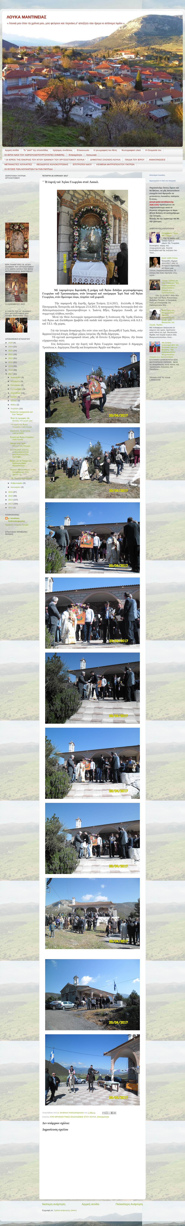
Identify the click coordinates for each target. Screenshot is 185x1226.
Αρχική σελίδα (12, 150)
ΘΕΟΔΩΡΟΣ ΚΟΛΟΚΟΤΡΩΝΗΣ (52, 164)
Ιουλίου (14, 397)
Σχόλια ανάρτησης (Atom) (65, 1210)
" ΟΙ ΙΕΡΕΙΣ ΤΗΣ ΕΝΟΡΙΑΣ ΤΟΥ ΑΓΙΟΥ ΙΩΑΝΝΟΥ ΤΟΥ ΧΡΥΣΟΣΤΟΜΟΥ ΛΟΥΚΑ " (45, 159)
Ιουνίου (14, 401)
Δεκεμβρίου (16, 377)
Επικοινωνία (83, 150)
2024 (10, 346)
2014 (10, 500)
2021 (10, 358)
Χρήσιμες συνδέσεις (62, 150)
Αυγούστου (16, 393)
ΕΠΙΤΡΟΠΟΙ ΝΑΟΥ (82, 164)
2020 (10, 362)
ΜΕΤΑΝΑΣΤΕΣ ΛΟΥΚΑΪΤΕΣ (18, 164)
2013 (10, 504)
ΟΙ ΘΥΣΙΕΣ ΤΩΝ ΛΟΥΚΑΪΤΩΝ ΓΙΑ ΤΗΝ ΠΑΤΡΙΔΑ (28, 169)
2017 (10, 374)
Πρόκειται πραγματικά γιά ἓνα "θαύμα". (21, 413)
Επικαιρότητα (75, 155)
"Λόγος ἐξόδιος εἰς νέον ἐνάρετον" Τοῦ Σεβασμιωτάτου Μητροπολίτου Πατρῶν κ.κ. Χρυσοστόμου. (170, 286)
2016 (10, 492)
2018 (10, 370)
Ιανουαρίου (16, 487)
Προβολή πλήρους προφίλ (16, 525)
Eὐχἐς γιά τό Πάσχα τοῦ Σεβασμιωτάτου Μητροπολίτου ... (20, 463)
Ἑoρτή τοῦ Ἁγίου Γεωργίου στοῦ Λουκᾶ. (22, 438)
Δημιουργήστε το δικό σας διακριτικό (162, 181)
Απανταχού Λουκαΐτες (157, 175)
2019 (10, 366)
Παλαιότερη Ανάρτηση (129, 1204)
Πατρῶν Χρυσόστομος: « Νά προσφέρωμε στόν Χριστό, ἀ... (22, 472)
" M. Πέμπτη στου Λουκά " (21, 478)
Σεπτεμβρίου (16, 389)
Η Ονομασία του (153, 150)
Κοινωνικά (91, 155)
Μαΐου (14, 405)
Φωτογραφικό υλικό (131, 150)
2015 (10, 496)
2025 (10, 343)
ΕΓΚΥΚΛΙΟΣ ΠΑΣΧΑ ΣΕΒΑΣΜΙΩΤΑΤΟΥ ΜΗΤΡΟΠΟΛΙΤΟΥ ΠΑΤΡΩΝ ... (19, 453)
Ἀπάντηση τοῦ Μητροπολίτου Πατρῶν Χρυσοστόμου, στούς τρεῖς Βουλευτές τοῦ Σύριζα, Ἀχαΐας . (162, 317)
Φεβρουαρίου (17, 483)
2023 (10, 350)
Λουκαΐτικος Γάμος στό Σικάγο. (170, 234)
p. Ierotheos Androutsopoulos (16, 519)
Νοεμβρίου (16, 381)
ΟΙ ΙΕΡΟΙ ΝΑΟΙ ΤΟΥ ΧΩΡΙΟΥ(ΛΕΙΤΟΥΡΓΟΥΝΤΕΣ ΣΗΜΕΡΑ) (34, 155)
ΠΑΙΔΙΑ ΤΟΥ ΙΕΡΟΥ (134, 159)
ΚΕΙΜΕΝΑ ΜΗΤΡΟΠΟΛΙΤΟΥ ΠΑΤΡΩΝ (115, 164)
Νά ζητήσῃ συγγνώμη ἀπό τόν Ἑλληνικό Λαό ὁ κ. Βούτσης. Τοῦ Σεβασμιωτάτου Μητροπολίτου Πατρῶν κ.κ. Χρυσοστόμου (163, 349)
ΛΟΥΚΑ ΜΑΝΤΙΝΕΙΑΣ (26, 17)
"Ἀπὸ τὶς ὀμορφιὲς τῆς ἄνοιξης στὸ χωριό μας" (21, 419)
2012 (10, 507)
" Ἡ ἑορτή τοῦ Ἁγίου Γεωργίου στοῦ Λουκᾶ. (21, 425)
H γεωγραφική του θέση (105, 150)
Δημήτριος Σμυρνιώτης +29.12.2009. (20, 432)
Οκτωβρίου (16, 385)
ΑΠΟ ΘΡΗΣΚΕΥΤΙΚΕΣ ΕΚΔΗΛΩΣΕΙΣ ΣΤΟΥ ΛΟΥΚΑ (73, 1117)
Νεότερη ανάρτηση (53, 1204)
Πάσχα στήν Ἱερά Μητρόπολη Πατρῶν (20, 444)
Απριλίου (15, 408)
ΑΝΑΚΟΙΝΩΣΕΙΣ (157, 159)
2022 (10, 354)
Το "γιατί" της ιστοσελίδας (35, 150)
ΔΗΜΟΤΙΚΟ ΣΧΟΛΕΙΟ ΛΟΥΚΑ (105, 159)
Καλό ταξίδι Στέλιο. (170, 258)
